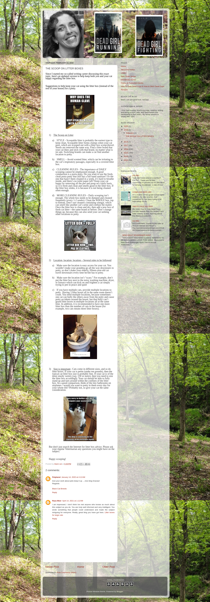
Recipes (124, 90)
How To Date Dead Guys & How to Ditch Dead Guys (142, 86)
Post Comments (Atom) (66, 572)
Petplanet (56, 477)
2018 (126, 142)
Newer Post (52, 566)
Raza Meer (57, 501)
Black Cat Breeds (59, 489)
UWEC (124, 73)
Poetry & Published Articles (132, 83)
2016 (126, 149)
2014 (126, 156)
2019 (126, 130)
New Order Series (128, 76)
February (130, 133)
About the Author (128, 70)
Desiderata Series (128, 80)
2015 (126, 153)
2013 (126, 160)
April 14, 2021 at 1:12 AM (72, 501)
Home (80, 566)
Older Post (108, 566)
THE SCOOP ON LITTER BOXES (140, 136)
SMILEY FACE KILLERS (142, 206)
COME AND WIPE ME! (142, 192)
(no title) (135, 175)
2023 (126, 126)
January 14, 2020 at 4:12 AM (73, 477)
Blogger (120, 591)
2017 (126, 145)
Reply (54, 492)
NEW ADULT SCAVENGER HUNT (136, 235)
